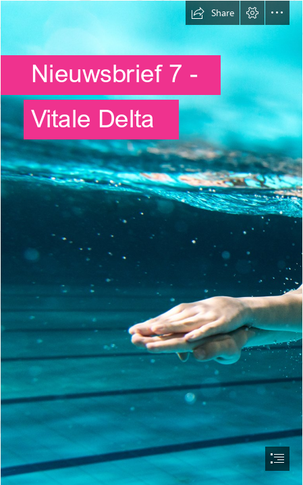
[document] (151, 242)
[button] (213, 13)
